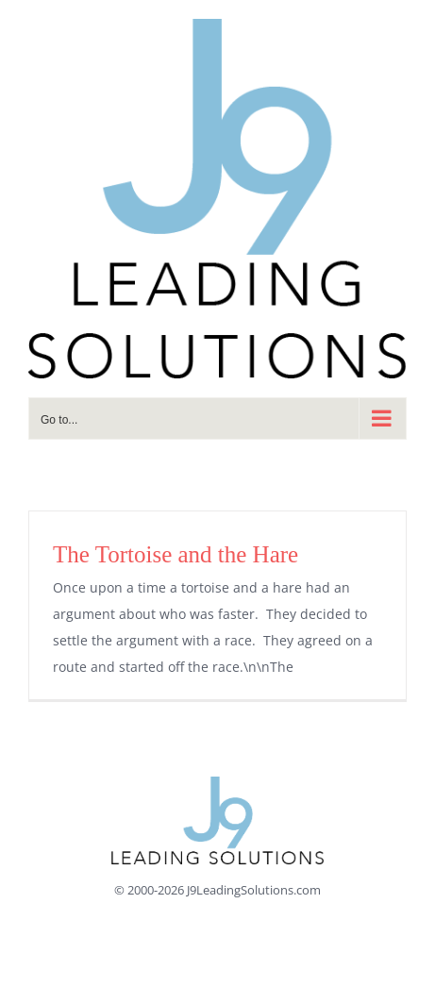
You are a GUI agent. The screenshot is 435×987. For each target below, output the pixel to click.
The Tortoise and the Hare (175, 554)
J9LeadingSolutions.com (254, 889)
